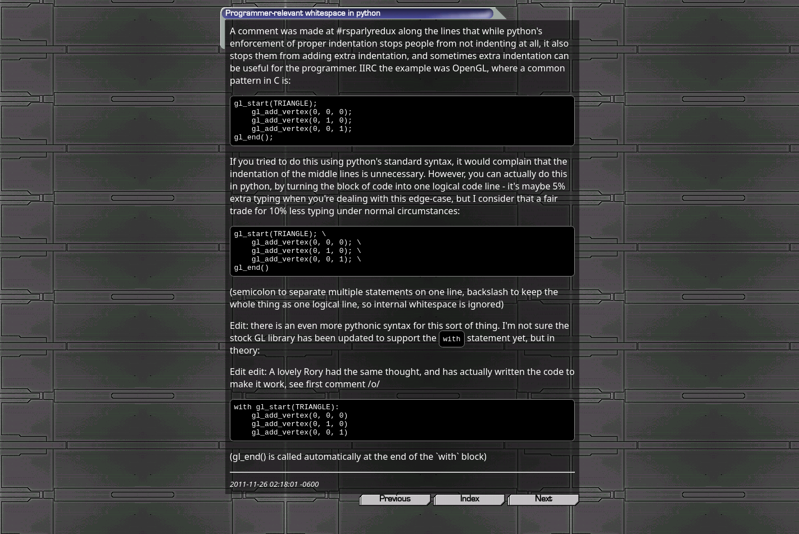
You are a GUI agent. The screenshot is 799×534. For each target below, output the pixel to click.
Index (469, 522)
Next (543, 522)
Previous (395, 522)
